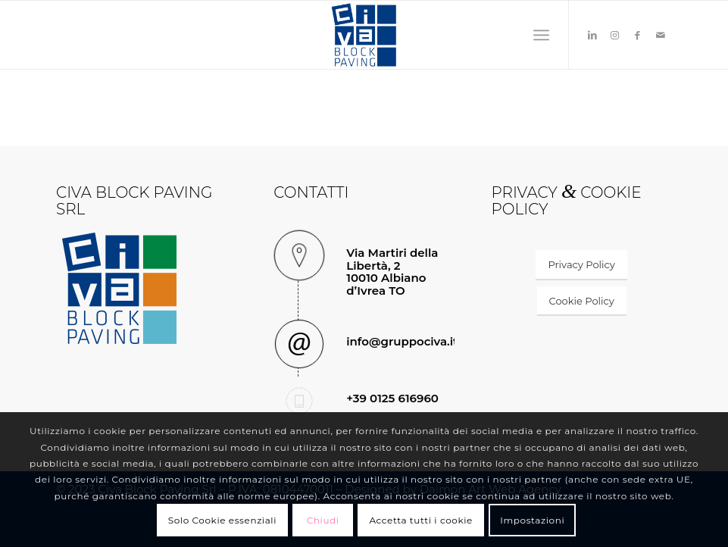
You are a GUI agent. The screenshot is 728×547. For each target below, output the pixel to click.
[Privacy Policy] (581, 265)
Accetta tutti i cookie (420, 520)
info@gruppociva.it (402, 341)
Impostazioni (532, 520)
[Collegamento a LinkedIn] (592, 34)
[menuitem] (541, 34)
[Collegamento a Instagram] (615, 34)
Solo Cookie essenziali (222, 520)
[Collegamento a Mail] (660, 34)
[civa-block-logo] (363, 35)
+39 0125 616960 (392, 398)
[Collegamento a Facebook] (637, 34)
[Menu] (541, 34)
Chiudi (323, 520)
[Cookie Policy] (581, 301)
